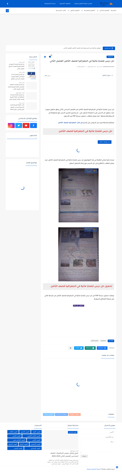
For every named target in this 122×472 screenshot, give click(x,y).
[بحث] (7, 10)
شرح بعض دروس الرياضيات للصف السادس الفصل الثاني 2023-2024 (64, 454)
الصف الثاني (36, 440)
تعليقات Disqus (48, 414)
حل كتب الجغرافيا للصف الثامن (70, 123)
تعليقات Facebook (61, 414)
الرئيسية (113, 10)
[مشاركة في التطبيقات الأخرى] (70, 348)
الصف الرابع (24, 444)
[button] (102, 348)
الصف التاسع (25, 432)
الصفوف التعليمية (65, 3)
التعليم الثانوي (75, 10)
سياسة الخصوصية (50, 3)
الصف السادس (35, 448)
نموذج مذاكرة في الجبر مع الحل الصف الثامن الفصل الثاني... (82, 48)
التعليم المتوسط (89, 10)
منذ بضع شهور (19, 92)
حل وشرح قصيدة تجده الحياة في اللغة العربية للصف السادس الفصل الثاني (17, 77)
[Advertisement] (61, 30)
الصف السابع (13, 444)
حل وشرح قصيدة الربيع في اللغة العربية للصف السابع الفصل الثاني (16, 67)
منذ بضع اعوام (73, 451)
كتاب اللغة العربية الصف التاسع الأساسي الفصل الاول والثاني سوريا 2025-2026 (17, 107)
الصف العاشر (18, 448)
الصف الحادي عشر (19, 440)
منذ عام (21, 62)
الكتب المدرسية (61, 10)
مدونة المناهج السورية (93, 469)
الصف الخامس (35, 444)
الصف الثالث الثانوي (33, 436)
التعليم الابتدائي (104, 10)
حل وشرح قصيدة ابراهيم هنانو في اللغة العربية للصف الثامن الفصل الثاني (16, 87)
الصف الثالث (13, 432)
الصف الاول (36, 432)
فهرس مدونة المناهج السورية (83, 3)
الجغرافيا (110, 56)
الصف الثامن (94, 340)
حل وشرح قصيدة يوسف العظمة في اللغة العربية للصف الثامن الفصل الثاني (16, 97)
